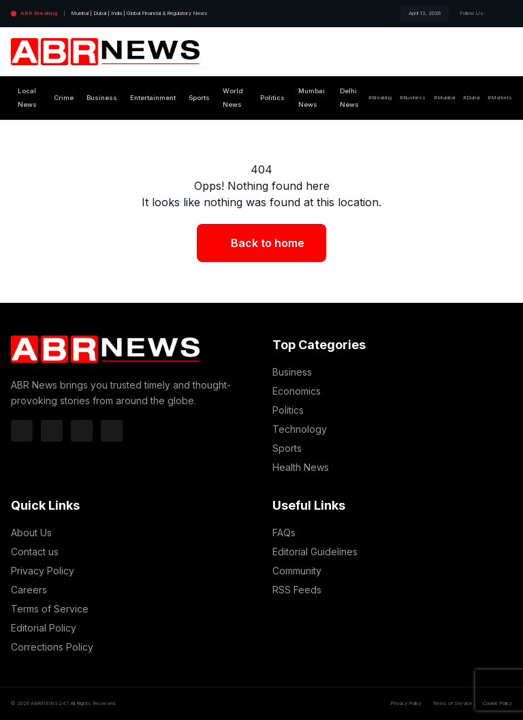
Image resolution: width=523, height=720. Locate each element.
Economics (296, 391)
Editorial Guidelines (315, 551)
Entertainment (153, 97)
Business (101, 97)
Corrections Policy (52, 647)
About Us (31, 532)
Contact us (35, 551)
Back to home (267, 243)
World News (233, 97)
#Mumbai (444, 98)
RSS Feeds (296, 589)
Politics (272, 97)
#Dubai (471, 98)
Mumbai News (311, 97)
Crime (64, 97)
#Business (413, 98)
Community (296, 570)
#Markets (500, 98)
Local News (27, 97)
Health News (300, 467)
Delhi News (349, 97)
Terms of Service (50, 609)
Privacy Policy (42, 570)
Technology (299, 429)
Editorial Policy (43, 628)
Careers (29, 589)
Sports (199, 97)
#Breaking (380, 98)
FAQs (284, 532)
